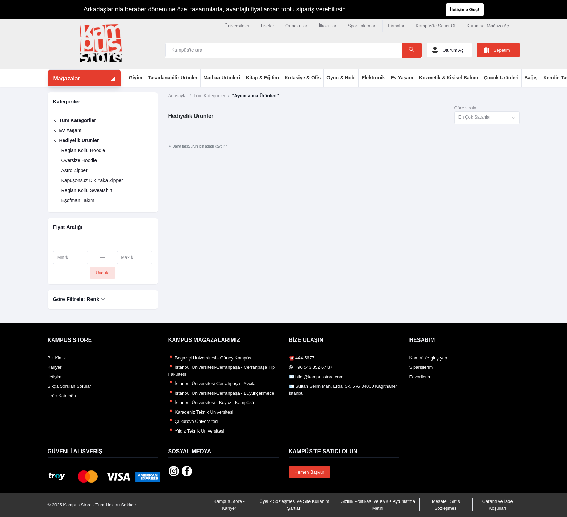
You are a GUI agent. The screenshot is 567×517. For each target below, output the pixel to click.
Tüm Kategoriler (74, 120)
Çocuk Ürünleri (501, 77)
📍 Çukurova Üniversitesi (193, 421)
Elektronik (373, 77)
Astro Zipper (74, 170)
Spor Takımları (362, 25)
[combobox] (487, 118)
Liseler (267, 25)
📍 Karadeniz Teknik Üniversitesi (200, 412)
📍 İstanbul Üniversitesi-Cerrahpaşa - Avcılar (212, 383)
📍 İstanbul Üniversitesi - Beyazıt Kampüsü (211, 402)
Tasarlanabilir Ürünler (173, 77)
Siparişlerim (421, 367)
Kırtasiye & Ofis (303, 77)
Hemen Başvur (309, 472)
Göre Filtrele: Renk (76, 299)
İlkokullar (327, 25)
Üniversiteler (237, 25)
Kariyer (55, 367)
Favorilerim (420, 376)
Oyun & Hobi (341, 77)
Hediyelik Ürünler (76, 140)
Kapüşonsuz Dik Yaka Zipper (92, 180)
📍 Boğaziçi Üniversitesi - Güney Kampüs (209, 358)
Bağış (530, 77)
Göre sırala (465, 107)
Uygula (102, 272)
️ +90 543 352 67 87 (311, 367)
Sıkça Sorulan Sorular (69, 386)
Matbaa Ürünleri (221, 77)
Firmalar (396, 25)
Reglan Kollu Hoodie (83, 150)
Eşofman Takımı (78, 200)
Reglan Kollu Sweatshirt (87, 190)
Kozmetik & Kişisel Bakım (448, 77)
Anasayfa (177, 95)
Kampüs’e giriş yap (428, 358)
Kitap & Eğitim (262, 77)
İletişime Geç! (464, 9)
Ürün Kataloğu (62, 395)
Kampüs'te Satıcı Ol (435, 25)
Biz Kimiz (57, 358)
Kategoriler (66, 101)
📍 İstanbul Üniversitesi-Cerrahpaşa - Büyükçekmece (221, 393)
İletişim (54, 376)
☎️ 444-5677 (302, 358)
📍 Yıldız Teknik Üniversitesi (196, 431)
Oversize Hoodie (79, 160)
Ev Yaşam (402, 77)
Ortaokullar (296, 25)
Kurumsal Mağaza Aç (488, 25)
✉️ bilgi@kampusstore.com (316, 376)
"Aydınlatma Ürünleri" (255, 95)
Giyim (135, 77)
